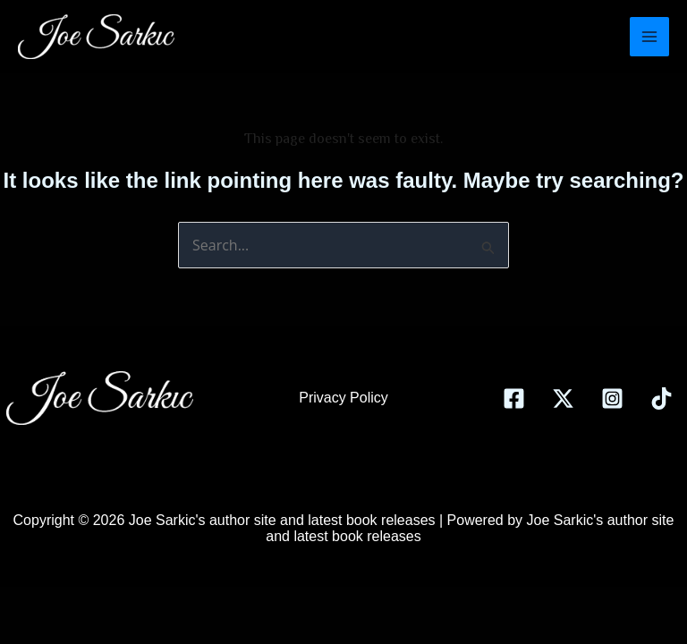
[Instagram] (612, 398)
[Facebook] (514, 398)
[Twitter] (563, 398)
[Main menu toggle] (649, 36)
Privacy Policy (343, 397)
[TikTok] (661, 398)
